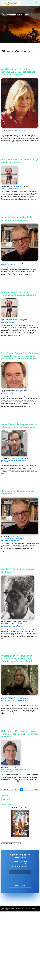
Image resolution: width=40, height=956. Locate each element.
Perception (4, 771)
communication (5, 700)
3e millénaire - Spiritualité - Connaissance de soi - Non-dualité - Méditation (20, 908)
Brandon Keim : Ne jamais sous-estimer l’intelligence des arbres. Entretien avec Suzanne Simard (17, 659)
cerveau (6, 132)
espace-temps (13, 392)
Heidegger (14, 320)
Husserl (19, 320)
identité (19, 392)
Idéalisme (10, 188)
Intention (3, 540)
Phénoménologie (17, 188)
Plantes (3, 702)
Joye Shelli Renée (19, 130)
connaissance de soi (6, 625)
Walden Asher (19, 458)
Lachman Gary (18, 263)
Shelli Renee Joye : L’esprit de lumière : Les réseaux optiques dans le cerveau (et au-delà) (18, 72)
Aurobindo (3, 769)
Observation (25, 625)
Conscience (11, 132)
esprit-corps (20, 769)
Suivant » (37, 789)
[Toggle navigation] (36, 3)
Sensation (20, 771)
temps (8, 393)
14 (27, 789)
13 (24, 789)
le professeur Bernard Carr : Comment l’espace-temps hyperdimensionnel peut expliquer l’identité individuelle (19, 356)
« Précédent (5, 789)
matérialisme (4, 322)
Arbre (26, 698)
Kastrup (24, 392)
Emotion (18, 700)
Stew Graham (19, 186)
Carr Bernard (20, 390)
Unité (12, 393)
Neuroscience (13, 462)
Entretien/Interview (22, 621)
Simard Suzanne (15, 698)
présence (3, 626)
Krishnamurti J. (5, 623)
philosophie (9, 540)
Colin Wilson (5, 538)
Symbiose (7, 702)
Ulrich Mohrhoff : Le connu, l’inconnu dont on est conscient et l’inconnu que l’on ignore (19, 734)
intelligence (23, 700)
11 (18, 789)
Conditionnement (19, 623)
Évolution (10, 264)
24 (32, 789)
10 (15, 789)
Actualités (20, 697)
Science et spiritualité (20, 132)
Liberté (19, 625)
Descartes (17, 538)
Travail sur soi (18, 626)
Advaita (3, 320)
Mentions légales (4, 909)
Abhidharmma (5, 460)
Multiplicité (4, 393)
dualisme (17, 460)
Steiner (14, 264)
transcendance (15, 540)
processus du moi (10, 626)
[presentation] (22, 879)
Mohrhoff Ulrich (18, 767)
